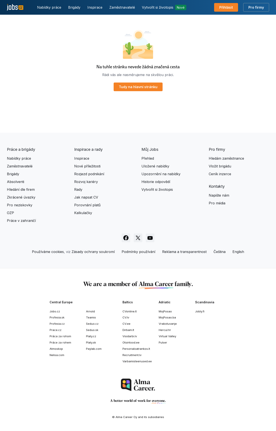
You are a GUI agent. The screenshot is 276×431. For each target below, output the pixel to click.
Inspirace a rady (88, 149)
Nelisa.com (57, 355)
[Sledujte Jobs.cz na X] (138, 238)
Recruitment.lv (131, 355)
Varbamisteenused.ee (137, 361)
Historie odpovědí (155, 182)
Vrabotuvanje (168, 323)
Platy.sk (91, 342)
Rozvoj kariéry (86, 182)
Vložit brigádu (220, 166)
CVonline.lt (129, 311)
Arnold (90, 311)
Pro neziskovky (19, 205)
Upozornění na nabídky (160, 174)
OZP (10, 213)
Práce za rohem (60, 342)
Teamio (91, 317)
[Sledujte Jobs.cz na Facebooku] (126, 238)
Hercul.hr (165, 330)
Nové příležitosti (87, 166)
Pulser (163, 342)
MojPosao (165, 311)
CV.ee (126, 323)
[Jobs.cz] (15, 7)
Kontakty (217, 186)
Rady (78, 189)
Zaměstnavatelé (122, 7)
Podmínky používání (138, 252)
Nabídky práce (49, 7)
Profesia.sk (57, 317)
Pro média (217, 203)
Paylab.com (94, 348)
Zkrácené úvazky (21, 197)
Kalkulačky (83, 213)
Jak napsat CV (86, 197)
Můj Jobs (149, 149)
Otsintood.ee (131, 342)
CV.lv (125, 317)
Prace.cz (55, 330)
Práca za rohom (60, 336)
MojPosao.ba (167, 317)
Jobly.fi (199, 311)
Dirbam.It (128, 330)
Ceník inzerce (220, 174)
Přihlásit (226, 7)
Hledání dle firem (21, 189)
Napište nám (219, 195)
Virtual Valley (167, 336)
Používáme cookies (48, 252)
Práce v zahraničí (21, 220)
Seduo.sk (92, 330)
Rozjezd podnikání (89, 174)
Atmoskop (56, 348)
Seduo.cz (92, 323)
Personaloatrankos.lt (136, 348)
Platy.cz (91, 336)
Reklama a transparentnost (184, 252)
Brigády (74, 7)
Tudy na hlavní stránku (138, 87)
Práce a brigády (21, 149)
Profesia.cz (57, 323)
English (238, 252)
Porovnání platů (87, 205)
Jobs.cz (55, 311)
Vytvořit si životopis (164, 7)
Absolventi (15, 182)
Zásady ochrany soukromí (93, 252)
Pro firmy (256, 7)
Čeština (219, 252)
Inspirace (94, 7)
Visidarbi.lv (129, 336)
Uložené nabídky (155, 166)
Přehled (147, 158)
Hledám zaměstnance (226, 158)
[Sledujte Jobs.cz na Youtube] (150, 238)
